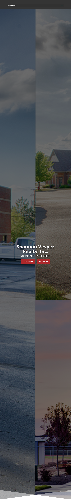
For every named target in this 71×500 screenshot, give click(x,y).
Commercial (28, 261)
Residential (43, 261)
